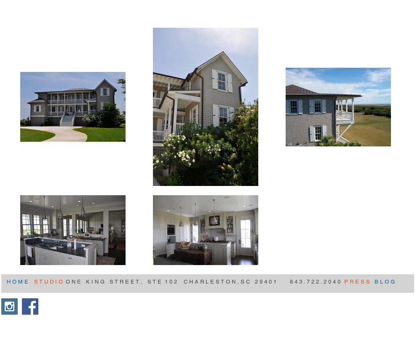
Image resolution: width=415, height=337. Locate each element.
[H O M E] (18, 282)
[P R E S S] (357, 282)
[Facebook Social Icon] (30, 306)
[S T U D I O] (49, 282)
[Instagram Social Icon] (9, 306)
